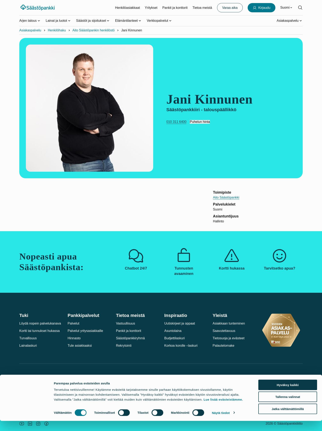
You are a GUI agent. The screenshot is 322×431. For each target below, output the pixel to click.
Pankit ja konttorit (174, 7)
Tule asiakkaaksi (80, 345)
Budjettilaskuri (174, 338)
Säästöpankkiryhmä (130, 338)
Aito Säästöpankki (226, 197)
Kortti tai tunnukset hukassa (39, 331)
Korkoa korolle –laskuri (181, 345)
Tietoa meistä (202, 7)
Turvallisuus (28, 338)
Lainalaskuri (28, 345)
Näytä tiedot (221, 423)
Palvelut (73, 323)
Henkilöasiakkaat (127, 7)
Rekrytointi (124, 345)
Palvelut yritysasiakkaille (85, 331)
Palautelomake (223, 345)
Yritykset (151, 7)
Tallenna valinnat (287, 407)
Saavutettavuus (224, 331)
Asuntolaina (173, 331)
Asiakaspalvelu (30, 30)
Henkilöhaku (57, 30)
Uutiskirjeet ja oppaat (179, 323)
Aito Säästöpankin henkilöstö (93, 30)
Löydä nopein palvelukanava (40, 323)
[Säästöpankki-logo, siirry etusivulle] (38, 7)
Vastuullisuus (125, 323)
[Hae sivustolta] (300, 7)
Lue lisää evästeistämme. (223, 409)
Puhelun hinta (200, 121)
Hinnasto (74, 338)
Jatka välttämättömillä (288, 419)
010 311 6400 (176, 121)
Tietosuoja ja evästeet (228, 338)
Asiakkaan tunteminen (229, 323)
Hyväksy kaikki (288, 395)
